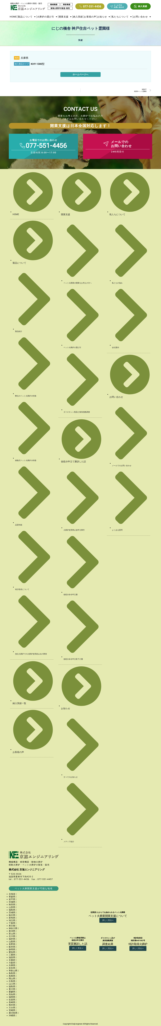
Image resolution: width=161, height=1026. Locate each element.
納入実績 (78, 16)
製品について (27, 16)
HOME (13, 16)
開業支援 (65, 16)
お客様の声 (90, 16)
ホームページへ (80, 74)
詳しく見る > (107, 920)
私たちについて (122, 16)
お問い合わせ (142, 16)
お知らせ (103, 16)
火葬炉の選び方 (47, 16)
